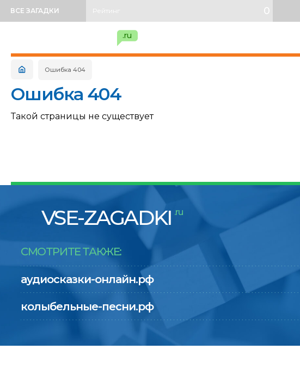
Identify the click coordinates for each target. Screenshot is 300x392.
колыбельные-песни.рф (87, 306)
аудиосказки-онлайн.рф (87, 279)
